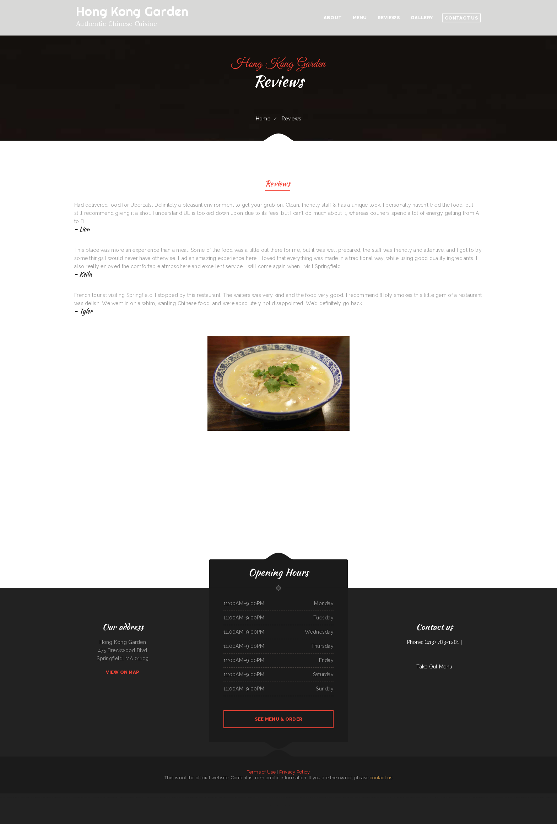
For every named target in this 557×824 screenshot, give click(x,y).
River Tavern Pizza (338, 797)
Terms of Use (261, 772)
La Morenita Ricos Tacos (261, 797)
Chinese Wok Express (384, 797)
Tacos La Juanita (270, 805)
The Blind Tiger (131, 797)
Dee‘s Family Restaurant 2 (12, 797)
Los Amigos (521, 797)
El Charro (184, 797)
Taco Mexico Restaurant (37, 797)
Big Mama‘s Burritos (429, 797)
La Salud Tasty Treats (213, 797)
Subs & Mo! (2, 797)
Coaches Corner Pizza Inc (165, 797)
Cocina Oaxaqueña (202, 797)
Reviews (277, 184)
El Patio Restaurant (123, 797)
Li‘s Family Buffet (316, 797)
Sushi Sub (437, 797)
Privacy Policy (294, 772)
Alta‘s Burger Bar (400, 797)
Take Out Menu (434, 667)
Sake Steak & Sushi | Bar (418, 797)
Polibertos (475, 797)
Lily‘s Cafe (234, 797)
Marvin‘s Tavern (76, 797)
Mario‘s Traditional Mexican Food (98, 797)
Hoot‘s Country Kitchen (445, 797)
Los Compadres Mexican (551, 797)
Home (263, 118)
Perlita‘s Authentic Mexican (273, 797)
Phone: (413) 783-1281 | (434, 642)
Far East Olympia (307, 797)
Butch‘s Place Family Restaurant (538, 797)
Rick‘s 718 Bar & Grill (67, 797)
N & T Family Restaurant (25, 797)
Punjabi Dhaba (358, 797)
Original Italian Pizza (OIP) (225, 797)
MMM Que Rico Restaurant (326, 797)
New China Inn (284, 797)
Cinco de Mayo (454, 797)
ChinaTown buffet (365, 797)
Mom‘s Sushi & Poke (154, 797)
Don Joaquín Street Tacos (498, 797)
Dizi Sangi (196, 797)
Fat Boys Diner (409, 797)
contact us (381, 777)
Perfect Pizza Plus (140, 797)
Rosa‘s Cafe (290, 797)
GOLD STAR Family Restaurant (511, 797)
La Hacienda (392, 797)
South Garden (190, 797)
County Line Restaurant (48, 797)
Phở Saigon (147, 797)
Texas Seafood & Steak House (484, 797)
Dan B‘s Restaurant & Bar (249, 797)
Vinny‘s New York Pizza (85, 797)
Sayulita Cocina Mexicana (348, 797)
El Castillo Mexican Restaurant (282, 805)
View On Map (122, 672)
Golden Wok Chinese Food (112, 797)
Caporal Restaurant (375, 797)
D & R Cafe (240, 797)
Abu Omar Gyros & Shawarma (465, 797)
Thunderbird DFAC (57, 797)
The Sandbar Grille (298, 797)
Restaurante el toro (176, 797)
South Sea (527, 797)
